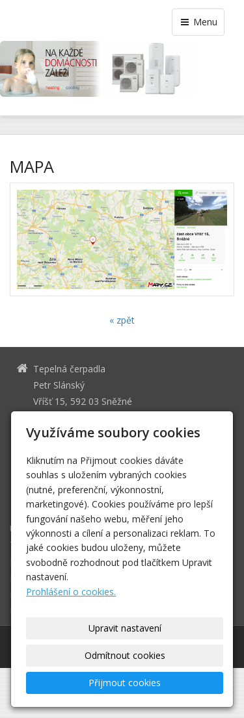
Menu (198, 22)
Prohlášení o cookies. (71, 591)
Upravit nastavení (124, 628)
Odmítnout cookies (125, 655)
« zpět (122, 320)
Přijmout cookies (124, 682)
